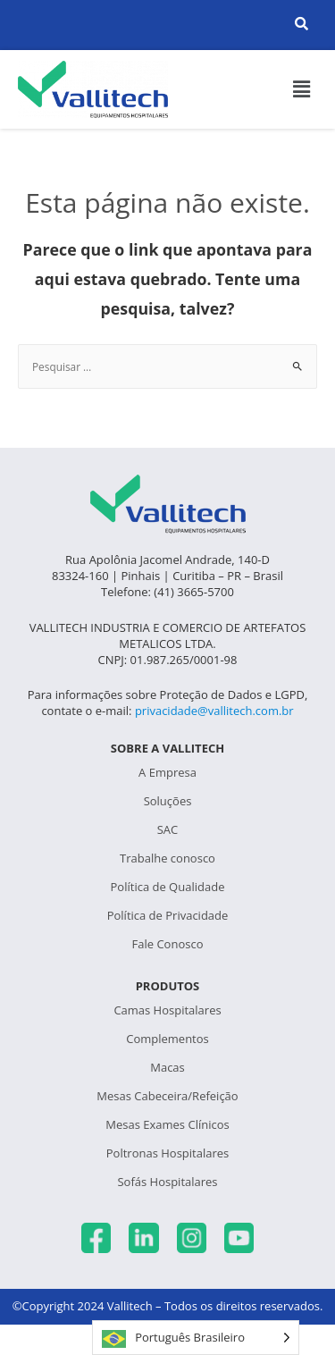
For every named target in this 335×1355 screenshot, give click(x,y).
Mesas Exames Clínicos (167, 1124)
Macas (167, 1067)
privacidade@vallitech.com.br (214, 711)
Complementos (167, 1039)
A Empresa (167, 772)
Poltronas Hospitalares (167, 1153)
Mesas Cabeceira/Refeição (167, 1096)
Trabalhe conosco (167, 858)
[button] (302, 89)
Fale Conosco (168, 944)
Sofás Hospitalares (167, 1182)
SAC (168, 829)
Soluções (168, 801)
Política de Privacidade (168, 915)
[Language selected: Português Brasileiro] (195, 1337)
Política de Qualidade (168, 887)
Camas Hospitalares (167, 1010)
